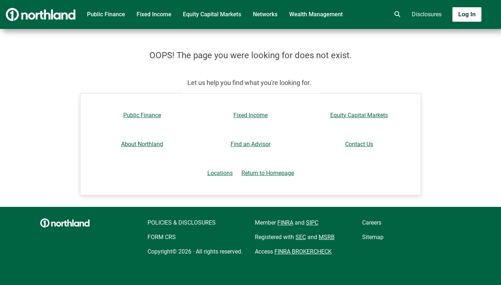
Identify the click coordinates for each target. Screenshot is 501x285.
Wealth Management (316, 14)
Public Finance (106, 14)
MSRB (327, 237)
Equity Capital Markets (212, 14)
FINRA (285, 222)
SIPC (312, 222)
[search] (396, 14)
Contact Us (359, 144)
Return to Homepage (267, 173)
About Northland (142, 144)
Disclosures (427, 14)
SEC (300, 237)
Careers (371, 222)
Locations (220, 173)
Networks (265, 14)
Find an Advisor (250, 144)
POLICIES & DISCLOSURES (182, 222)
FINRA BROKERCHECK (303, 251)
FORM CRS (162, 237)
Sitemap (373, 237)
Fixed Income (154, 14)
